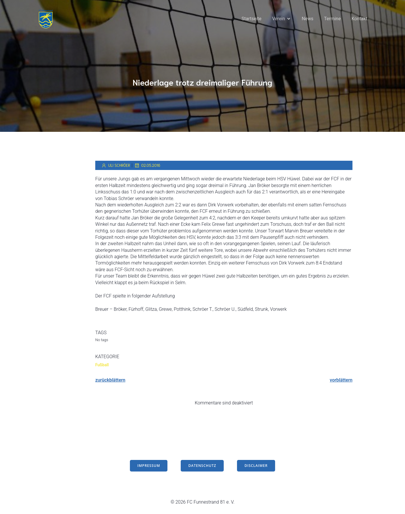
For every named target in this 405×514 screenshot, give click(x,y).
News (307, 18)
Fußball (102, 365)
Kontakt (359, 18)
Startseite (252, 18)
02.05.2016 (147, 165)
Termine (332, 18)
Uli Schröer (115, 165)
